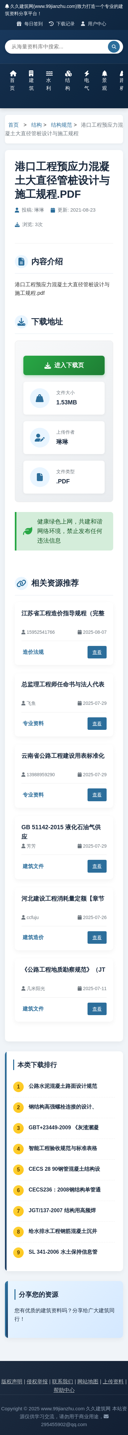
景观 (104, 80)
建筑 (31, 80)
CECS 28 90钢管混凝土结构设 (64, 1169)
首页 (13, 80)
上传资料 (113, 1381)
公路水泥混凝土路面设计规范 (63, 1086)
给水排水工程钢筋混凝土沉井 (63, 1231)
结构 (68, 80)
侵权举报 (37, 1381)
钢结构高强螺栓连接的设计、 (63, 1107)
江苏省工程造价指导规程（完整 (62, 613)
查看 (97, 652)
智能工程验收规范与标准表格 (63, 1148)
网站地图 (87, 1381)
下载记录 (62, 23)
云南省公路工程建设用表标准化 (62, 756)
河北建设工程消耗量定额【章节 (62, 898)
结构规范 (61, 125)
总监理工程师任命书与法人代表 (62, 684)
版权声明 (11, 1381)
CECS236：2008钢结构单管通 (65, 1189)
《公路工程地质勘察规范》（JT (63, 969)
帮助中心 (64, 1390)
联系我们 (62, 1381)
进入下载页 (64, 365)
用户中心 (93, 23)
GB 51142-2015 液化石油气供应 (61, 832)
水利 (49, 80)
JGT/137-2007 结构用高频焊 (62, 1210)
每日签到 (30, 23)
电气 (87, 80)
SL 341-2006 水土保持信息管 (63, 1252)
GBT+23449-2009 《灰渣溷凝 (64, 1127)
